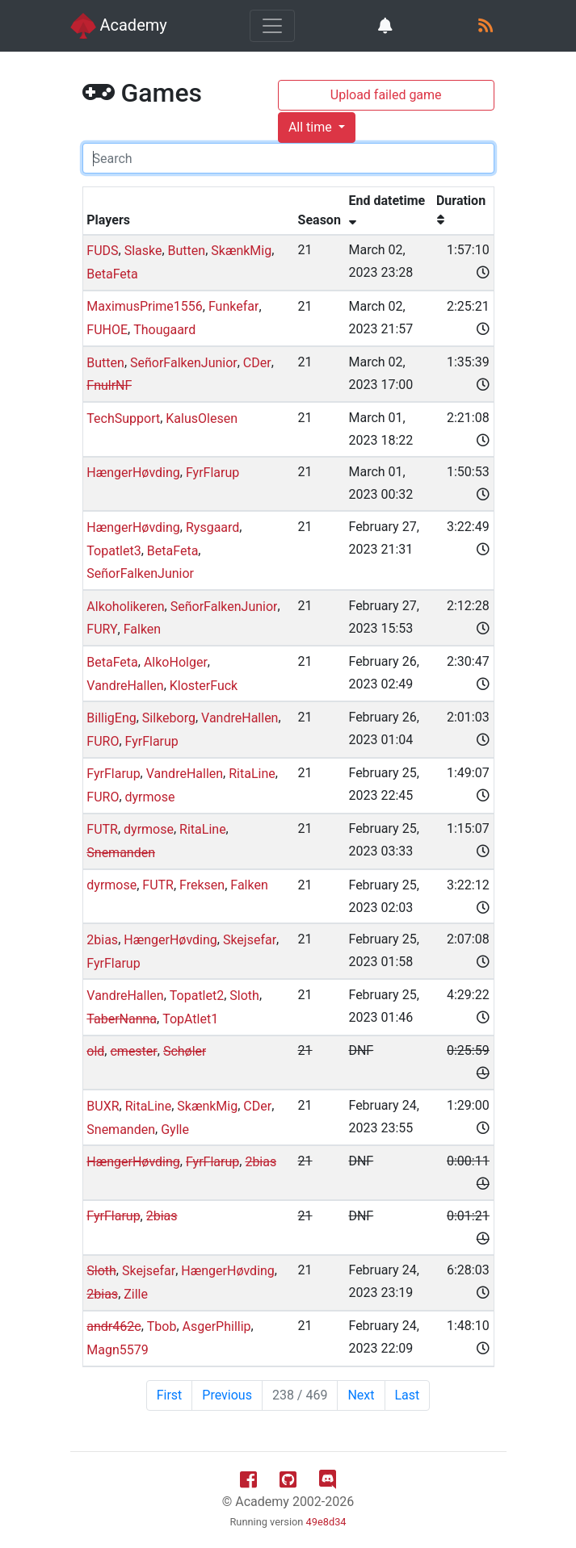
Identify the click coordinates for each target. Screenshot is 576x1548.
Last (407, 1395)
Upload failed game (386, 95)
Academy (118, 26)
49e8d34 (326, 1522)
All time (311, 127)
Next (360, 1395)
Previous (227, 1395)
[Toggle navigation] (272, 26)
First (170, 1395)
